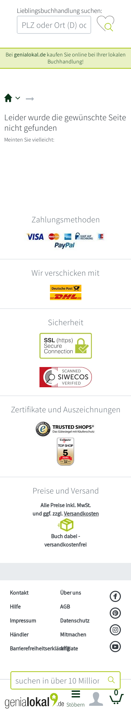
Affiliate (69, 648)
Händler (19, 634)
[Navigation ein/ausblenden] (96, 699)
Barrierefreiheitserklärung (32, 648)
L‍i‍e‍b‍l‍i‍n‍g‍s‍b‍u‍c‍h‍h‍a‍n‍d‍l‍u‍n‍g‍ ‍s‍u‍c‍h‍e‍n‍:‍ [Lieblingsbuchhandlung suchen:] (59, 10)
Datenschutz (74, 620)
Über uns (70, 592)
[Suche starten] (111, 680)
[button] (76, 701)
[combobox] (57, 680)
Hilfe (15, 606)
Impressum (23, 620)
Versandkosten (81, 513)
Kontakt (19, 592)
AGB (65, 606)
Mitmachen (73, 634)
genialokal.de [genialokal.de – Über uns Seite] (30, 54)
